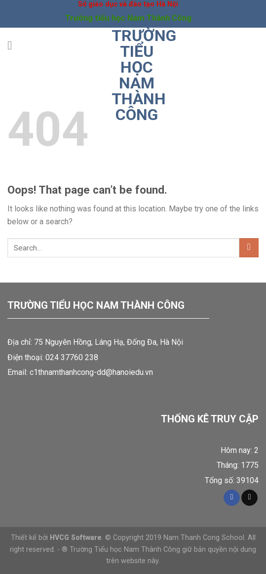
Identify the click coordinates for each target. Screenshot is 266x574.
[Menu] (13, 45)
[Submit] (249, 247)
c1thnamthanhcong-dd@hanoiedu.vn (91, 372)
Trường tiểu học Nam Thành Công (137, 75)
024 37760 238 (71, 357)
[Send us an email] (249, 498)
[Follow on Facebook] (232, 498)
